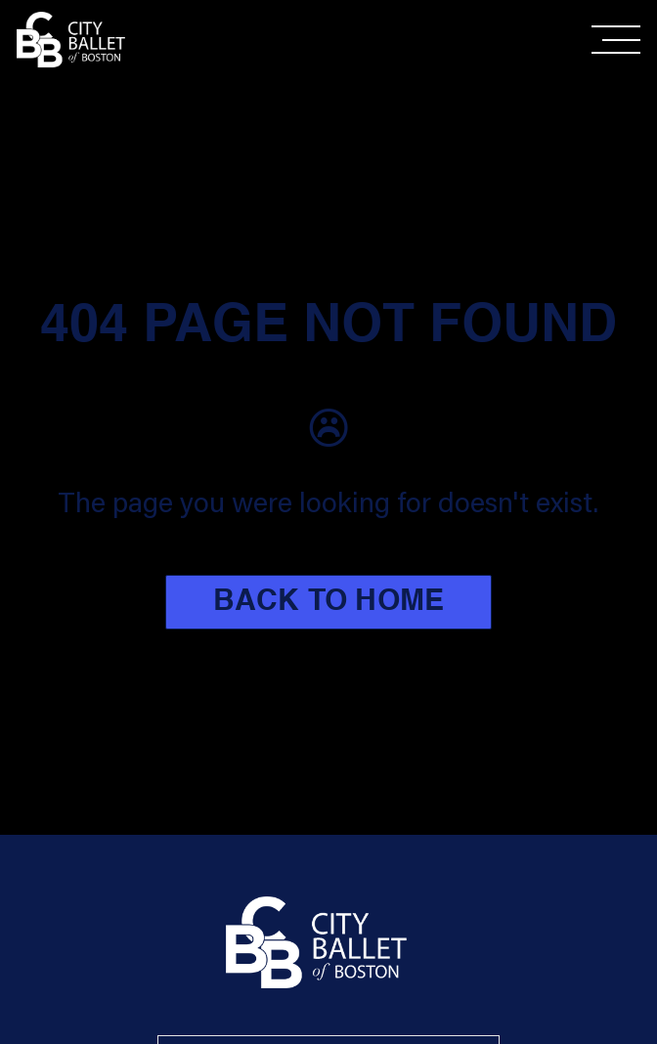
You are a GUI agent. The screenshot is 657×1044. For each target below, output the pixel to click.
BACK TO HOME (328, 602)
